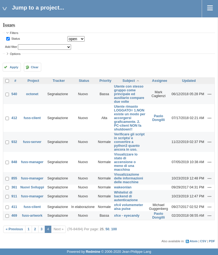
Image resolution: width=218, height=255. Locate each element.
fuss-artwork (32, 215)
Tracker (59, 81)
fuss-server (32, 142)
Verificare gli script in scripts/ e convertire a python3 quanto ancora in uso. (129, 141)
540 (14, 94)
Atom (194, 241)
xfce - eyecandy (127, 215)
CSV (203, 241)
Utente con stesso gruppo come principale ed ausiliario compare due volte (129, 94)
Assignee (159, 81)
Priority (105, 81)
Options (15, 53)
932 (14, 142)
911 (14, 196)
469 (14, 215)
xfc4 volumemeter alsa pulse (128, 207)
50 (107, 229)
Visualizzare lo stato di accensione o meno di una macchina (126, 162)
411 (14, 207)
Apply (14, 67)
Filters (14, 33)
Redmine (93, 252)
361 (14, 187)
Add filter (11, 46)
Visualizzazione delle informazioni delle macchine (128, 178)
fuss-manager (32, 162)
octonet (32, 94)
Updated (189, 81)
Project (33, 81)
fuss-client (32, 118)
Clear (35, 67)
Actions (209, 94)
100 (114, 229)
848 (14, 162)
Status (15, 38)
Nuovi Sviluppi (32, 187)
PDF (212, 241)
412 (14, 118)
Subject (129, 81)
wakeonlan (123, 187)
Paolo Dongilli (158, 118)
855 (14, 178)
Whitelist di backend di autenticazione (126, 196)
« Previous (14, 229)
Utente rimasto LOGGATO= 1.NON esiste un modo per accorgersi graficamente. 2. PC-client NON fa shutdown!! (129, 118)
